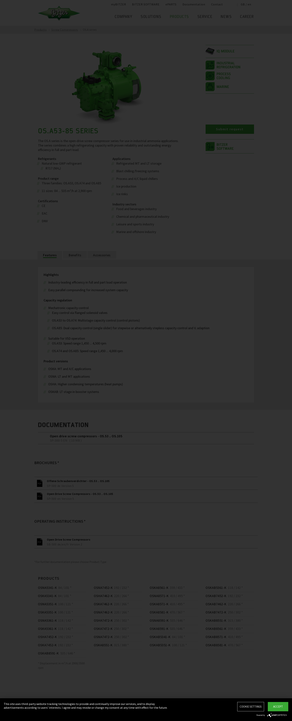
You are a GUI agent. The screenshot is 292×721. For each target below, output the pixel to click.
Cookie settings (251, 706)
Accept (278, 706)
